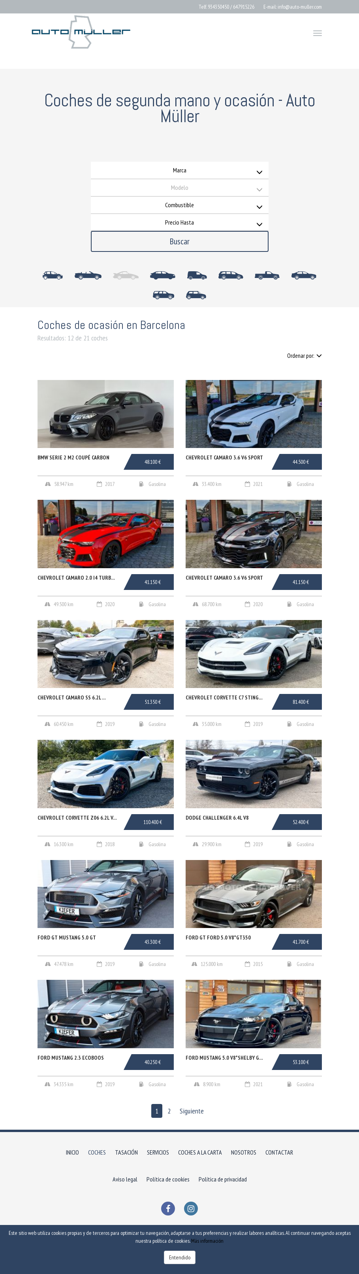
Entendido (179, 1257)
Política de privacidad (223, 1179)
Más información (207, 1240)
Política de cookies (168, 1179)
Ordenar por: (304, 355)
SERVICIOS (158, 1152)
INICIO (72, 1152)
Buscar (180, 241)
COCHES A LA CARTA (200, 1152)
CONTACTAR (279, 1152)
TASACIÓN (126, 1152)
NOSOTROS (243, 1152)
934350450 (218, 6)
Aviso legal (125, 1179)
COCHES (97, 1152)
